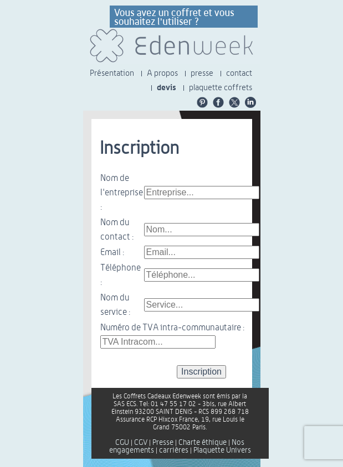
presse (202, 73)
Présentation (112, 73)
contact (239, 73)
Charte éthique (202, 443)
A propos (162, 73)
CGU (122, 443)
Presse (162, 443)
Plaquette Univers (222, 450)
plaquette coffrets (220, 88)
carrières (173, 450)
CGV (140, 443)
